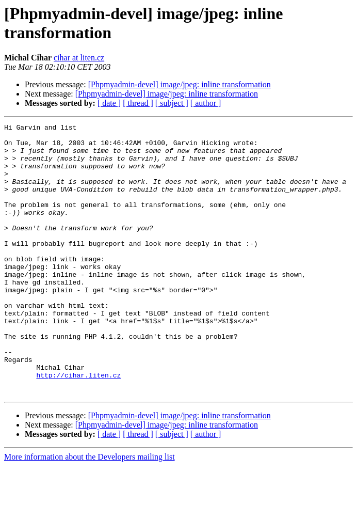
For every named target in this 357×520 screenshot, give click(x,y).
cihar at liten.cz (79, 57)
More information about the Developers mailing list (89, 511)
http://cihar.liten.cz (78, 426)
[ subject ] (171, 103)
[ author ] (205, 103)
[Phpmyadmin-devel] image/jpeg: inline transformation (179, 84)
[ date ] (109, 103)
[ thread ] (138, 103)
